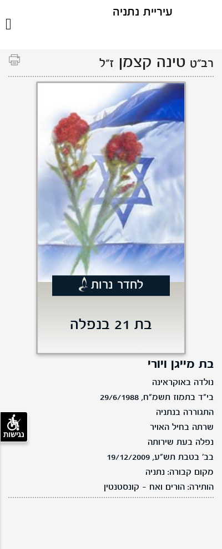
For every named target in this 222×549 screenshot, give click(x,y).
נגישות (13, 426)
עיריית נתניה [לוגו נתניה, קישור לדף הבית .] (143, 12)
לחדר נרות (117, 286)
